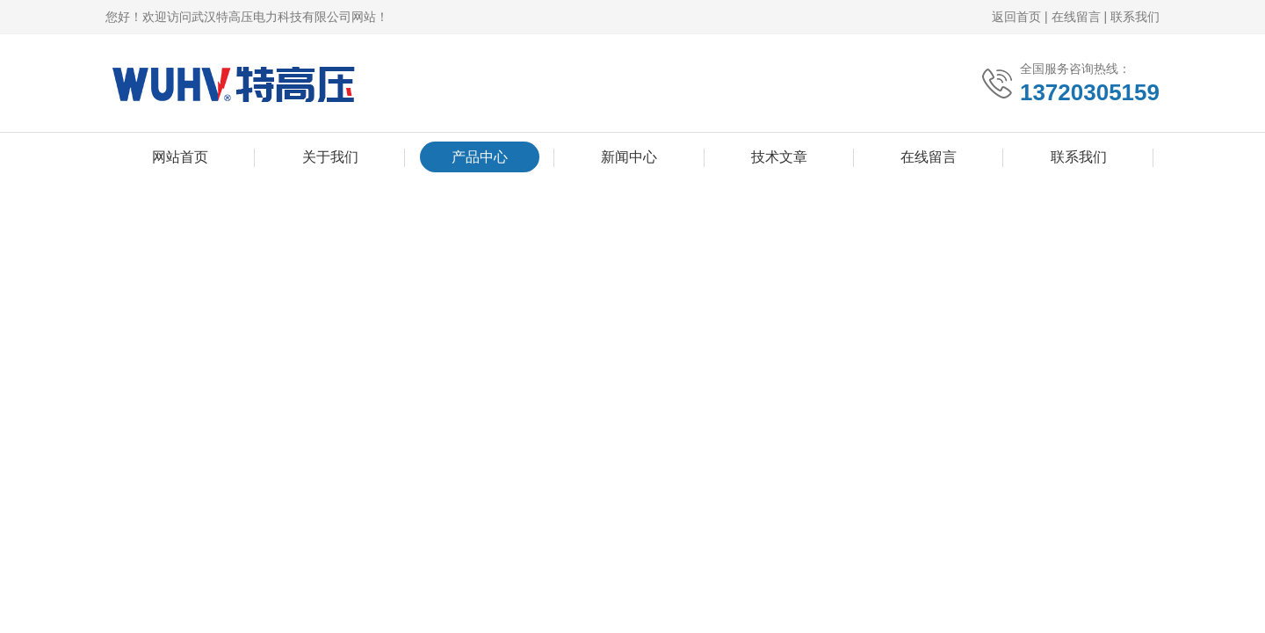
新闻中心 (629, 156)
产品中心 (480, 156)
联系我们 (1135, 17)
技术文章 (779, 156)
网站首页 (180, 156)
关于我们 (330, 156)
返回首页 (1016, 17)
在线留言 (1076, 17)
